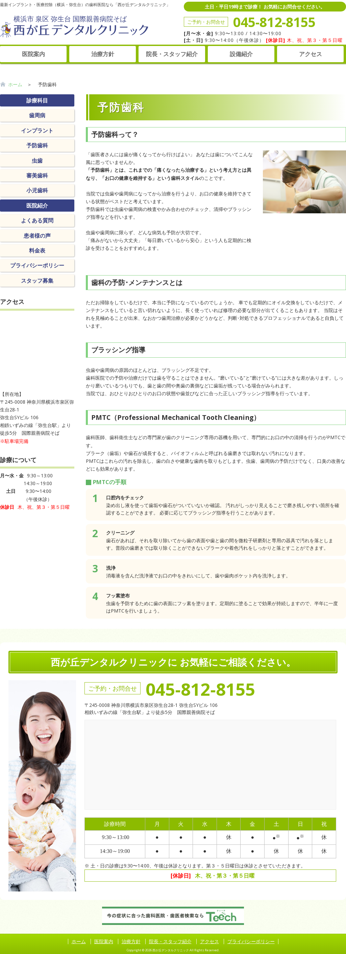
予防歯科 (37, 145)
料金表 (37, 250)
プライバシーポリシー (37, 265)
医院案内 (33, 54)
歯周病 (37, 115)
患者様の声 (37, 235)
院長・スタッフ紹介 (172, 54)
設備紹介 (241, 54)
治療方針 (102, 54)
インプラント (37, 130)
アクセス (310, 54)
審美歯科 (37, 175)
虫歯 (37, 160)
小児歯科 (37, 190)
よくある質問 (37, 220)
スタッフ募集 (37, 280)
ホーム (15, 84)
